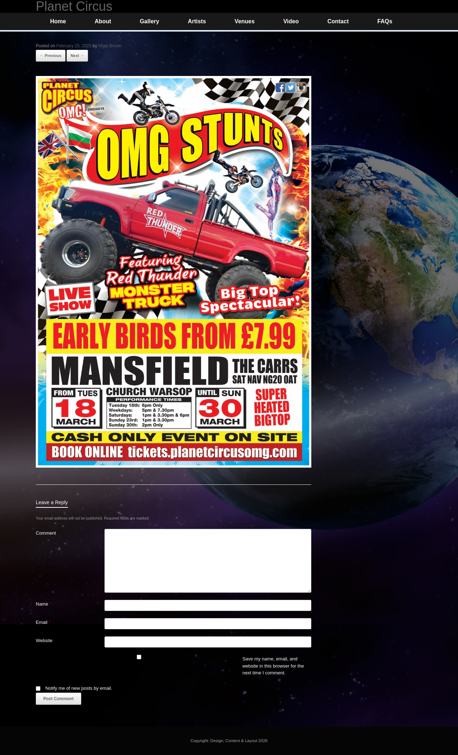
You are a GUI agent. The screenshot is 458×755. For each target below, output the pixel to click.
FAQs (384, 21)
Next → (77, 55)
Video (291, 21)
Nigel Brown (110, 45)
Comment (46, 533)
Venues (245, 21)
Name (43, 604)
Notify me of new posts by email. (78, 688)
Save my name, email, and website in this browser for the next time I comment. (273, 665)
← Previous (51, 55)
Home (58, 21)
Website (44, 640)
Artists (197, 21)
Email (43, 622)
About (102, 21)
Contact (338, 21)
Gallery (149, 21)
